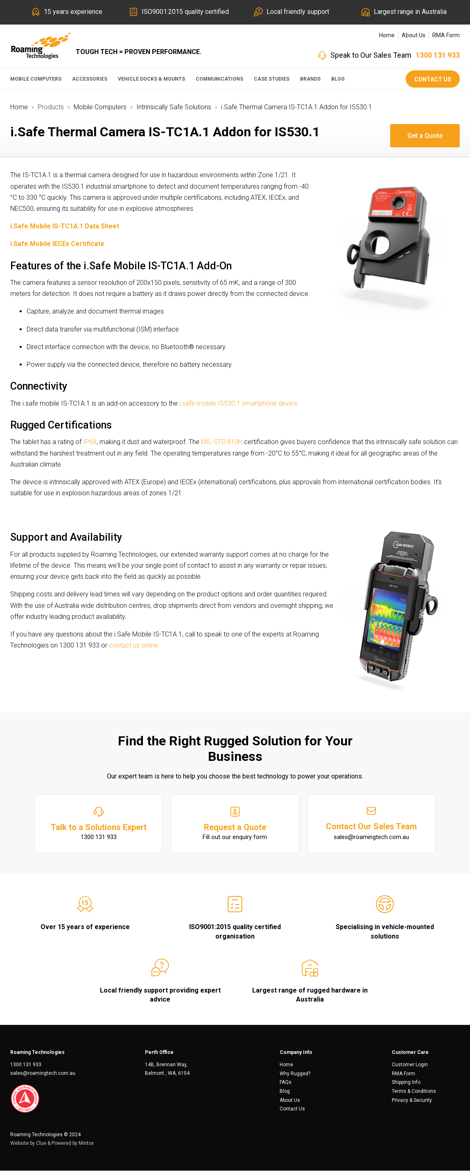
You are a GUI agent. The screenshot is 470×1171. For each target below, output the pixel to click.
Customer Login (410, 1065)
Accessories (89, 79)
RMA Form (446, 35)
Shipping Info (406, 1083)
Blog (338, 79)
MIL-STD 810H (221, 442)
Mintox (86, 1143)
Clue (41, 1143)
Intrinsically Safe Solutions (173, 107)
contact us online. (134, 645)
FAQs (285, 1083)
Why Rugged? (295, 1074)
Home (387, 35)
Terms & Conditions (414, 1091)
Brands (310, 79)
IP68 (90, 442)
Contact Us (432, 79)
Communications (219, 79)
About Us (413, 35)
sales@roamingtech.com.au (42, 1073)
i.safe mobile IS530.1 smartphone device (238, 403)
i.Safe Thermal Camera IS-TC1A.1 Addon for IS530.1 (296, 107)
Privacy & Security (412, 1100)
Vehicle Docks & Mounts (151, 79)
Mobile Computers (35, 79)
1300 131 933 (438, 55)
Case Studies (271, 79)
